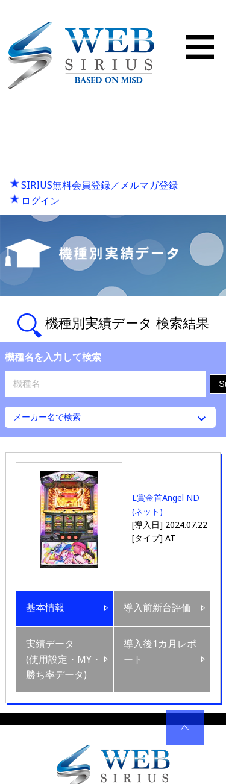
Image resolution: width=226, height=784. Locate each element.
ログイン (40, 200)
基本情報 (45, 607)
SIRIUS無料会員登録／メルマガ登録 (99, 185)
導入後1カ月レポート (160, 651)
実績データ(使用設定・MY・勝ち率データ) (63, 659)
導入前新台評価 (157, 607)
